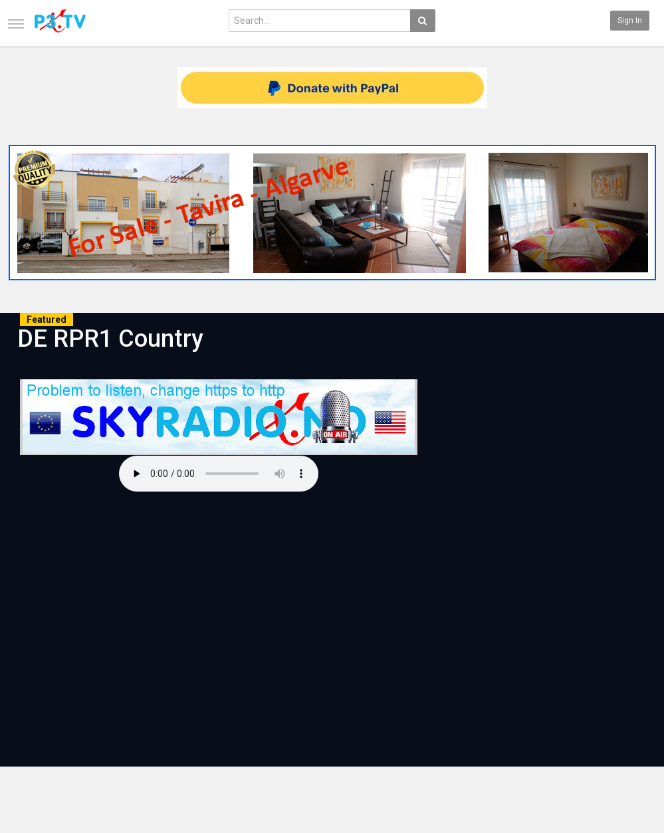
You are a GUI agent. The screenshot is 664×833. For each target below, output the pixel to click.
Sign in (629, 20)
